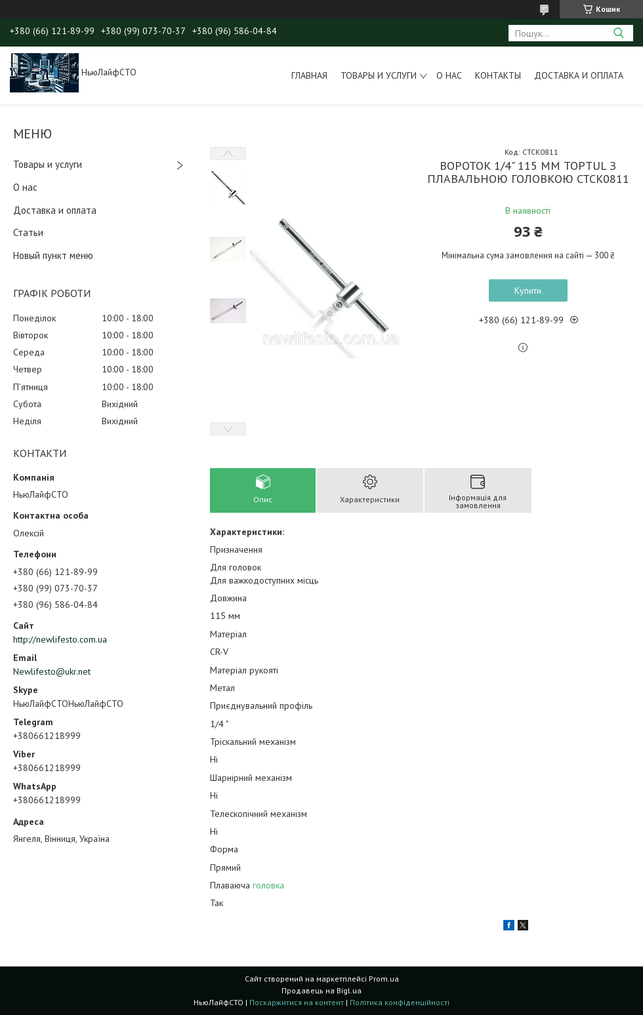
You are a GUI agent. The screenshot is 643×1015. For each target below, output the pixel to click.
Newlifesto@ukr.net (52, 671)
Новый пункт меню (53, 255)
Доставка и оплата (578, 75)
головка (268, 885)
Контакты (498, 75)
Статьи (28, 232)
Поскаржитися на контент (296, 1002)
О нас (449, 75)
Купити (527, 290)
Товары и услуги (379, 75)
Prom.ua (384, 979)
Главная (309, 75)
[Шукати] (618, 33)
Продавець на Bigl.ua (321, 990)
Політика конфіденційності (399, 1002)
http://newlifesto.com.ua (60, 639)
